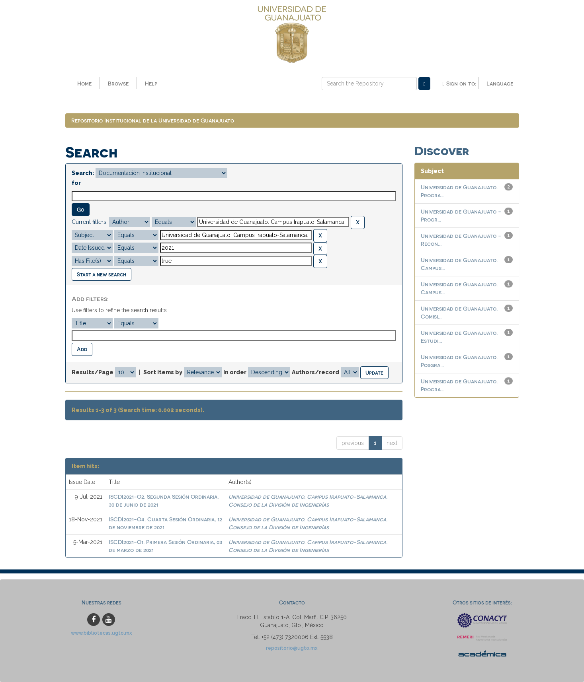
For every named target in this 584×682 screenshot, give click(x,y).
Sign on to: (459, 83)
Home (84, 83)
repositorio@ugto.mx (292, 648)
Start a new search (101, 274)
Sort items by (162, 372)
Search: (83, 173)
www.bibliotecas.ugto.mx (101, 633)
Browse (118, 83)
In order (234, 372)
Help (151, 83)
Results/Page (92, 372)
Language (499, 83)
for (76, 183)
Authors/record (315, 372)
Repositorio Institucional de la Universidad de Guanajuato (152, 120)
